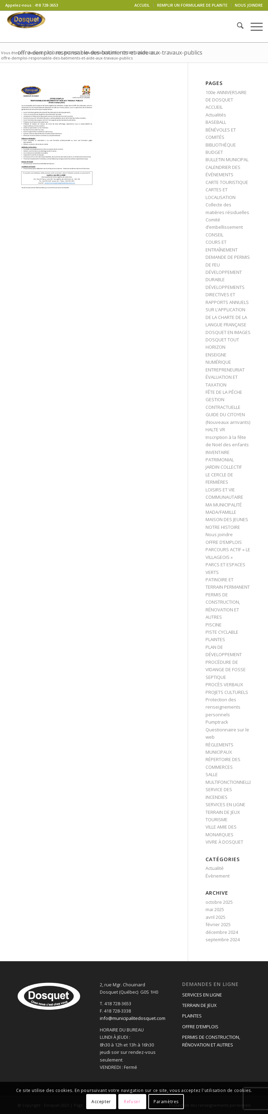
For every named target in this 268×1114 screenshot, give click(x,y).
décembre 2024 (222, 932)
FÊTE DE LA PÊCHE (224, 392)
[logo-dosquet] (26, 26)
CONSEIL (214, 235)
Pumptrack (217, 722)
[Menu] (253, 26)
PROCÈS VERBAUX (224, 684)
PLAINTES (215, 639)
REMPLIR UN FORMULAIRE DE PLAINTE (192, 5)
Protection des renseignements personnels (223, 707)
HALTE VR (215, 429)
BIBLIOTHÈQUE (221, 145)
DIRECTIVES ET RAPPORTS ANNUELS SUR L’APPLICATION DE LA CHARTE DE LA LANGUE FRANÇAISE (227, 309)
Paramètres (166, 1102)
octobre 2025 (219, 902)
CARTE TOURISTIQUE (227, 182)
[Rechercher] (237, 26)
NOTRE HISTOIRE (223, 527)
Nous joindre (219, 534)
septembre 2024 (223, 939)
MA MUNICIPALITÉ (224, 505)
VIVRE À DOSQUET (224, 842)
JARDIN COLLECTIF (224, 467)
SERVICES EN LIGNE (225, 804)
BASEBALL (216, 122)
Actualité (215, 868)
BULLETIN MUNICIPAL (227, 159)
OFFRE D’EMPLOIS (224, 542)
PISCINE (214, 625)
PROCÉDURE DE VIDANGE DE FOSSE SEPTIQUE (226, 669)
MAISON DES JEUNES (227, 519)
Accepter (101, 1102)
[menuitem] (142, 5)
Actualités (216, 115)
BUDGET (214, 152)
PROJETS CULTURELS (227, 692)
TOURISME (217, 819)
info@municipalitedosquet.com (132, 1018)
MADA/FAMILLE (221, 512)
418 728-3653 (46, 5)
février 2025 (218, 924)
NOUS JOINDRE (249, 5)
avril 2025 (215, 917)
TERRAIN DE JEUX (223, 812)
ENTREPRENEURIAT (225, 370)
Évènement (218, 876)
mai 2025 (215, 909)
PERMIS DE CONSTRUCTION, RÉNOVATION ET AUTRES (211, 1041)
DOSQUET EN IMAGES (228, 332)
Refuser (132, 1102)
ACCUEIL (142, 5)
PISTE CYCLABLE (222, 632)
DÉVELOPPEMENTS (225, 287)
